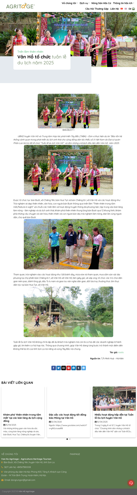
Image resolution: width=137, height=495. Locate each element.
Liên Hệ (114, 8)
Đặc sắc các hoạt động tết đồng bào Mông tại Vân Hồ (67, 416)
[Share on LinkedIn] (73, 368)
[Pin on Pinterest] (68, 368)
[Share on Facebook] (53, 368)
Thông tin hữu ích (123, 3)
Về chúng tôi (70, 3)
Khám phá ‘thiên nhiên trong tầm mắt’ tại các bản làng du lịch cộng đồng (22, 418)
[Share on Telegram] (83, 368)
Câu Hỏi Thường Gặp (97, 8)
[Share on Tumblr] (78, 368)
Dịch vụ (85, 3)
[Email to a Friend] (63, 368)
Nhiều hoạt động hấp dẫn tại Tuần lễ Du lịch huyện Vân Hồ (114, 416)
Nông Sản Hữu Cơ (101, 3)
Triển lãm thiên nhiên (30, 51)
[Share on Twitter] (58, 368)
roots (121, 352)
